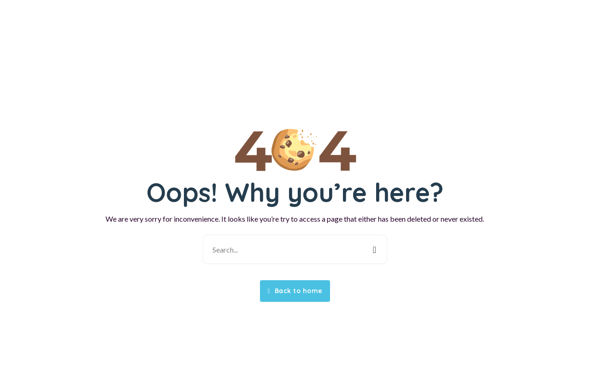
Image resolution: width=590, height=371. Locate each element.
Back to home (294, 291)
